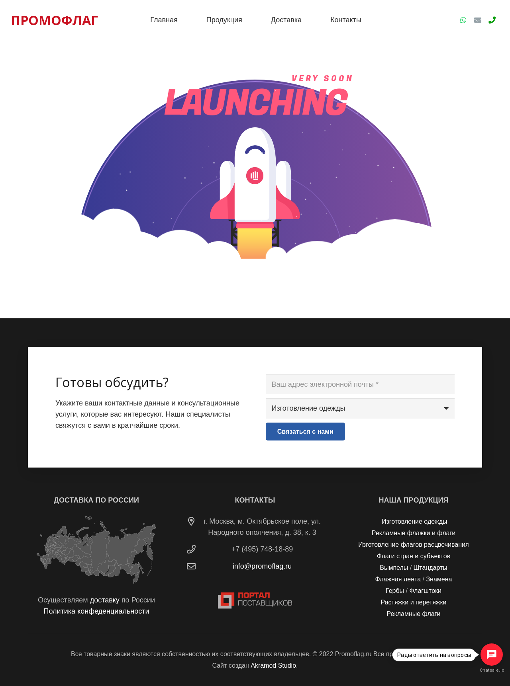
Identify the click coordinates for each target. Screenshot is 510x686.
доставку (105, 600)
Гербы (395, 590)
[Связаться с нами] (305, 431)
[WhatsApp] (463, 20)
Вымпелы (394, 567)
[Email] (478, 20)
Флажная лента (398, 579)
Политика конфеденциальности (96, 611)
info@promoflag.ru (262, 566)
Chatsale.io (492, 670)
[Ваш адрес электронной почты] (360, 384)
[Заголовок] (492, 20)
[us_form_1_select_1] (360, 408)
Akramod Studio (273, 665)
